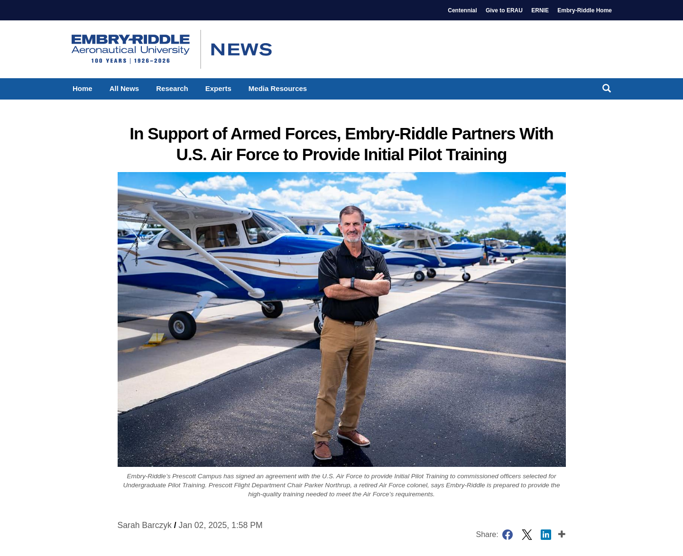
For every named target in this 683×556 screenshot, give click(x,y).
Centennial (462, 10)
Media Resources (278, 88)
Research (172, 88)
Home (82, 88)
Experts (218, 88)
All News (124, 88)
